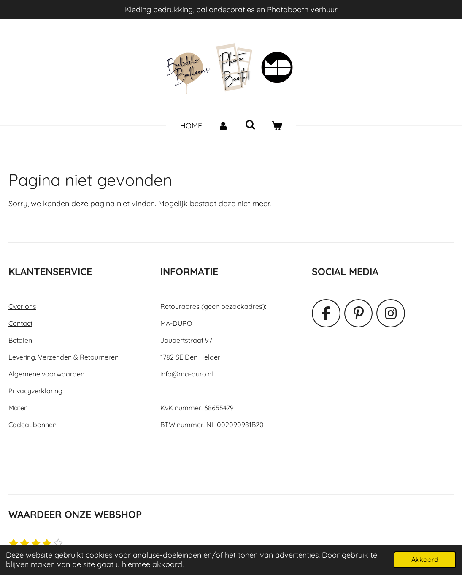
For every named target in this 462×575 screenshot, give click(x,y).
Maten (18, 407)
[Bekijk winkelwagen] (276, 126)
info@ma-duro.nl (186, 374)
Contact (20, 323)
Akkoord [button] (424, 559)
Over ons (22, 306)
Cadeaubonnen (32, 424)
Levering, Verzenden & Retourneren (63, 357)
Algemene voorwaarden (46, 374)
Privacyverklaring (35, 391)
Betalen (20, 340)
